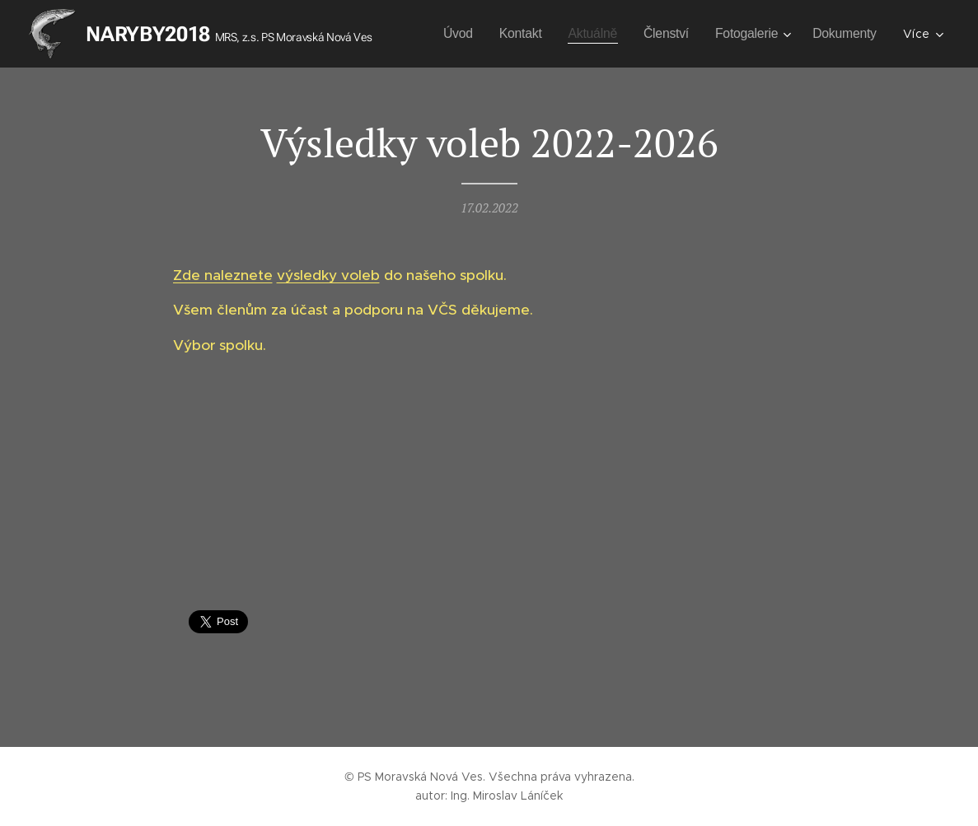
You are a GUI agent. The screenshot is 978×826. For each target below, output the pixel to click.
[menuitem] (533, 33)
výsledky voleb (327, 275)
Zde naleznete (222, 275)
